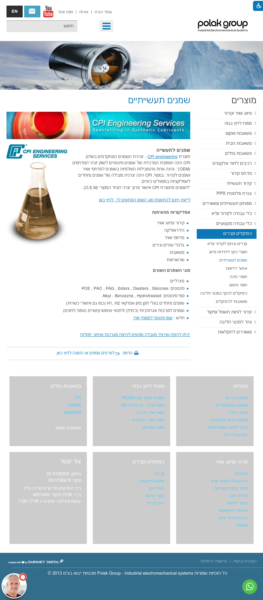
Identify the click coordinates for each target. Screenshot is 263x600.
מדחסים (241, 473)
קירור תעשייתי (239, 183)
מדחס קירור (241, 173)
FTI (78, 398)
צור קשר (32, 11)
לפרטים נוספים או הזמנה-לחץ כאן (86, 353)
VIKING (74, 405)
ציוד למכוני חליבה (235, 322)
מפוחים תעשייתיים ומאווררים (227, 203)
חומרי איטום (155, 496)
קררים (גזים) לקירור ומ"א (227, 243)
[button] (106, 26)
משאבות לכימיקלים (231, 301)
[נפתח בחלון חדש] (48, 11)
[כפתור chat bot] (14, 586)
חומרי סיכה (238, 276)
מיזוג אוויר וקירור (238, 113)
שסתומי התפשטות (233, 510)
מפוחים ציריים (237, 398)
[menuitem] (103, 12)
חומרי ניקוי (156, 488)
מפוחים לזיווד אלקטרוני (229, 420)
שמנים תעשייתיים (233, 260)
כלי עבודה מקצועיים (234, 223)
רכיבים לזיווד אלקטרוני (232, 163)
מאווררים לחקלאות (235, 332)
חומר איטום (238, 285)
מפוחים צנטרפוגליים (232, 405)
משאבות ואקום (239, 133)
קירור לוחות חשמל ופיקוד (229, 312)
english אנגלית (14, 11)
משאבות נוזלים (238, 153)
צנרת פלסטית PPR (234, 193)
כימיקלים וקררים (237, 233)
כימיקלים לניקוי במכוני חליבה (223, 293)
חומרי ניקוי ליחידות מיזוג (228, 252)
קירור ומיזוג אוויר (231, 462)
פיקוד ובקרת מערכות (231, 488)
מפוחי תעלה (238, 412)
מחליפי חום (239, 496)
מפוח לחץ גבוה (238, 123)
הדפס (128, 353)
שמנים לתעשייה (151, 481)
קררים (159, 473)
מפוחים (241, 386)
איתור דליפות (236, 268)
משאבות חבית (239, 143)
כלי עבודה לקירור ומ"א (231, 213)
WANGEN (72, 412)
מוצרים (244, 101)
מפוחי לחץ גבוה (148, 386)
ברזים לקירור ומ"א (233, 518)
